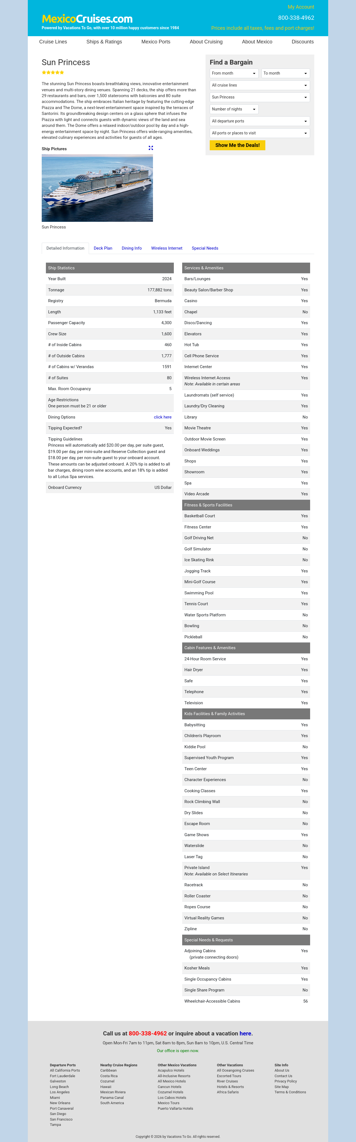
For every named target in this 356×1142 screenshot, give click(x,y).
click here (163, 417)
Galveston (58, 1081)
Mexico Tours (168, 1103)
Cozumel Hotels (170, 1092)
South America (112, 1103)
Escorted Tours (229, 1076)
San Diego (58, 1114)
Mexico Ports (156, 42)
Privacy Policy (286, 1081)
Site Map (282, 1087)
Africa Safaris (228, 1092)
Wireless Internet (166, 248)
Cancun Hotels (169, 1087)
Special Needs (205, 248)
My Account (301, 7)
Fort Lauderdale (62, 1076)
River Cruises (227, 1081)
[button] (50, 188)
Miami (55, 1098)
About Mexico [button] (257, 42)
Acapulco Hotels (171, 1070)
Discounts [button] (303, 42)
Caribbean (108, 1070)
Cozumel (107, 1081)
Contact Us (283, 1076)
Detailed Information (65, 248)
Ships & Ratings (104, 42)
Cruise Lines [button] (53, 42)
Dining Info (132, 248)
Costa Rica (109, 1076)
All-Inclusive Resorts (174, 1076)
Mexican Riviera (113, 1092)
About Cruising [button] (206, 42)
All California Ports (65, 1070)
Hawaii (106, 1087)
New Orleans (60, 1103)
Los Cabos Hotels (172, 1098)
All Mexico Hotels (172, 1081)
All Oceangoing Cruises (235, 1070)
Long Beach (59, 1087)
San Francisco (61, 1119)
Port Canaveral (61, 1108)
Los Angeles (60, 1092)
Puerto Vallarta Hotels (175, 1108)
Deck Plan (103, 248)
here (245, 1033)
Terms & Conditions (290, 1092)
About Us (282, 1070)
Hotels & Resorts (230, 1087)
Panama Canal (112, 1098)
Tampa (55, 1125)
